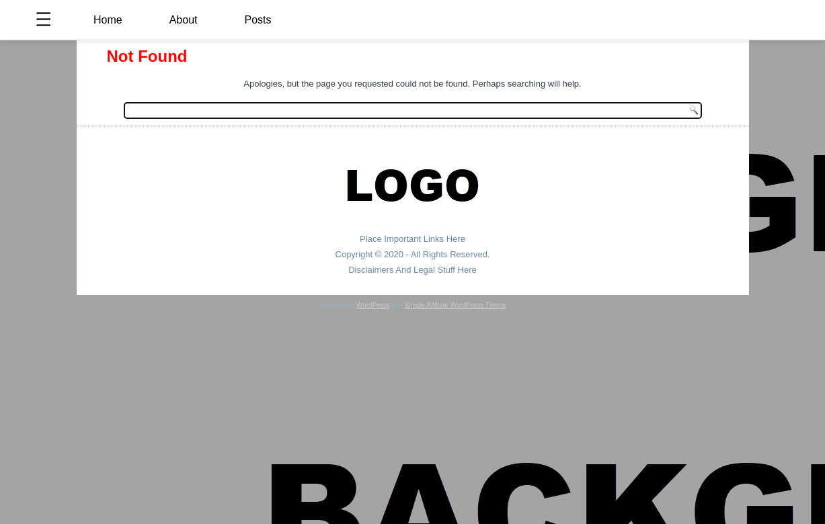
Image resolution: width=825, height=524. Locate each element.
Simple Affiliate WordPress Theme (455, 305)
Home (107, 20)
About (183, 20)
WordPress (372, 305)
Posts (258, 20)
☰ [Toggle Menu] (43, 19)
